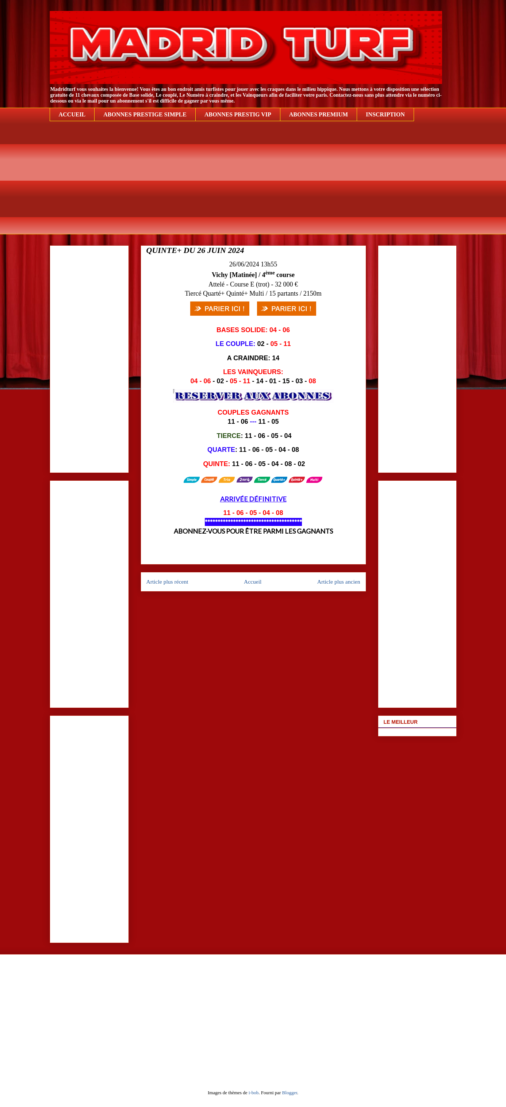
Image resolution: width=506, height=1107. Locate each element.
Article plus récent (167, 582)
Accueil (253, 582)
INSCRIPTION (385, 114)
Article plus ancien (338, 582)
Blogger (289, 1092)
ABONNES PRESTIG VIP (237, 114)
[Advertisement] (253, 183)
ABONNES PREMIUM (318, 114)
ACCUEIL (72, 114)
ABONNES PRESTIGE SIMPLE (145, 114)
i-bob (253, 1092)
